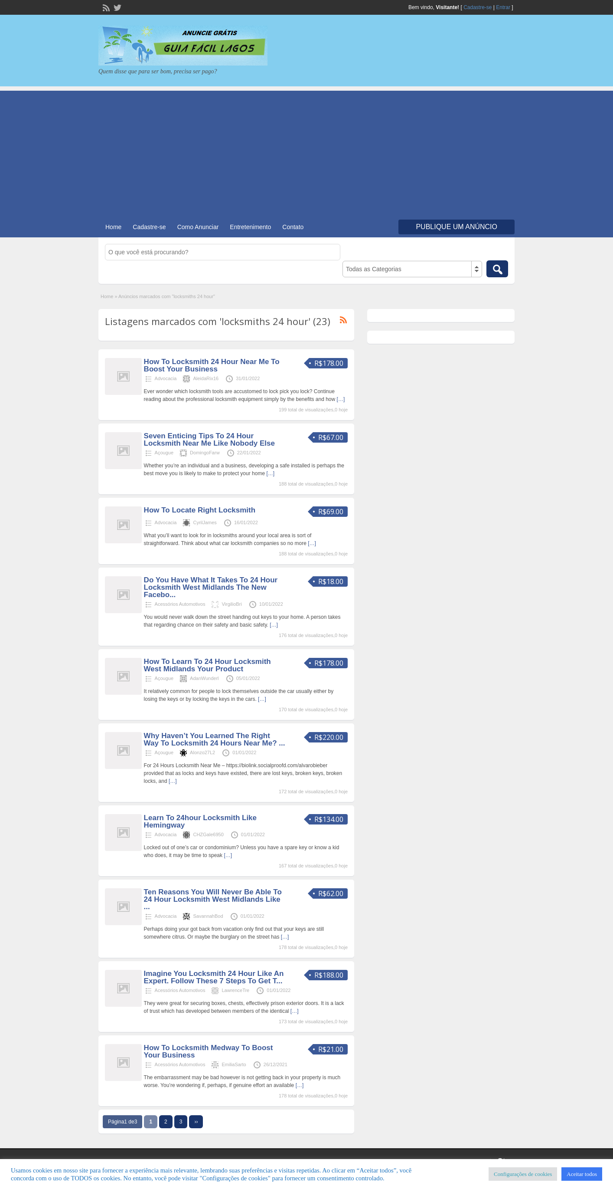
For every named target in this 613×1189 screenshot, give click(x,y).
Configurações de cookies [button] (523, 1174)
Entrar (503, 7)
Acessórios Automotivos (180, 604)
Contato (292, 226)
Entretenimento (250, 226)
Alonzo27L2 (202, 752)
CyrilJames (204, 522)
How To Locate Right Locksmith (200, 510)
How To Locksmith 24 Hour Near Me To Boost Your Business (212, 365)
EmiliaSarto (234, 1064)
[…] (341, 399)
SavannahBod (208, 916)
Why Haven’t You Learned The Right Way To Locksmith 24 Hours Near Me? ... (214, 739)
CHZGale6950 (208, 834)
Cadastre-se (477, 7)
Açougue (164, 452)
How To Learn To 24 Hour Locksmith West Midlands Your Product (207, 665)
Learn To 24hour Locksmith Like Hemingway (200, 821)
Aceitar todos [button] (582, 1174)
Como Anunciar (198, 226)
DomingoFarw (204, 452)
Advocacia (166, 378)
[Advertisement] (306, 151)
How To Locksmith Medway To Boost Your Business (208, 1051)
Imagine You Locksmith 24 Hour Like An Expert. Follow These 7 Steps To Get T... (214, 977)
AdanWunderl (204, 678)
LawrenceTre (235, 990)
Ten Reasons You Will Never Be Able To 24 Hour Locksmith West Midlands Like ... (213, 899)
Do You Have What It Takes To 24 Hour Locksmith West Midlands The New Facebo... (211, 587)
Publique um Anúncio (456, 226)
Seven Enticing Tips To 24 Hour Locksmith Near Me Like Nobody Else (209, 439)
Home (113, 226)
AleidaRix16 (205, 378)
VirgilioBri (231, 604)
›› (196, 1122)
